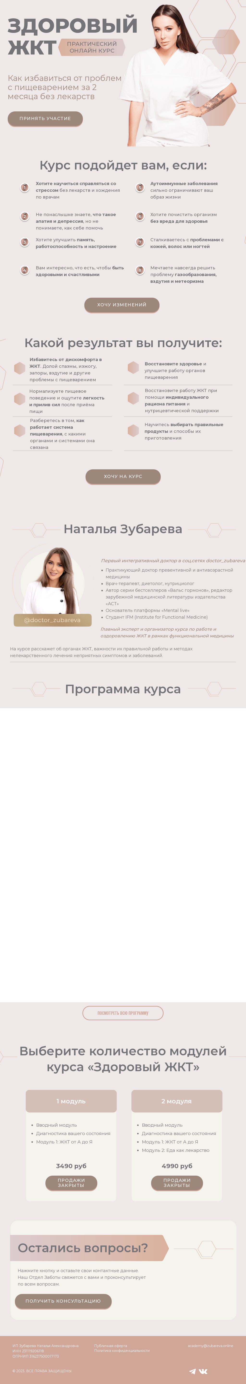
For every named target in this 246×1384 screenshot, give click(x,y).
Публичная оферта (110, 1346)
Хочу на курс (123, 476)
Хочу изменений (122, 305)
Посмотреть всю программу (123, 1013)
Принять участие (45, 118)
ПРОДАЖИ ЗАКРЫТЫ (71, 1183)
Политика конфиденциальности (122, 1350)
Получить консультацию (63, 1301)
